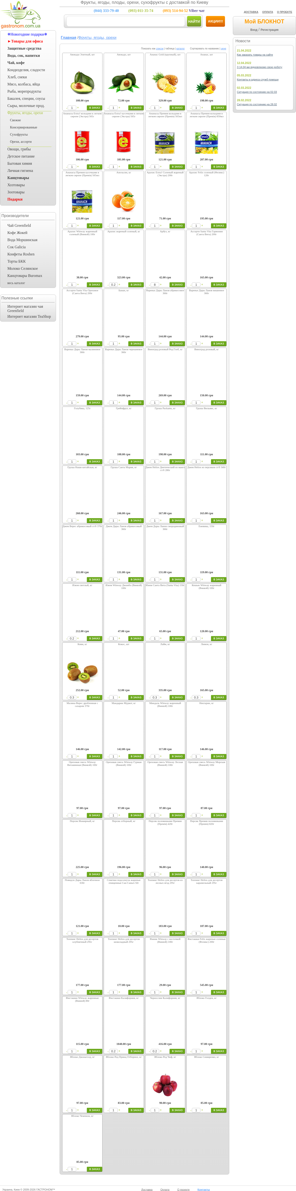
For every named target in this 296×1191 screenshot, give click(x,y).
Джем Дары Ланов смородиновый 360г (165, 527)
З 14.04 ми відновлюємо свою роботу (259, 67)
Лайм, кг (165, 644)
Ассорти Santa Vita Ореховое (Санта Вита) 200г (82, 292)
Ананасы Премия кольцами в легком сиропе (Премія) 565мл (165, 115)
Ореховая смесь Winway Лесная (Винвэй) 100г (165, 763)
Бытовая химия (19, 163)
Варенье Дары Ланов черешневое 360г (124, 351)
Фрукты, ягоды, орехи (25, 113)
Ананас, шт (206, 54)
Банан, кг (124, 290)
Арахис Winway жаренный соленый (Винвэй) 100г (82, 233)
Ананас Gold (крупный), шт (165, 54)
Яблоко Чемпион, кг (82, 1115)
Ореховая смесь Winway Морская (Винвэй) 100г (206, 763)
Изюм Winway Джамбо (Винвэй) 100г (124, 586)
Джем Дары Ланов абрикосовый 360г (124, 527)
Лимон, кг (206, 644)
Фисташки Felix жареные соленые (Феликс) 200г (207, 940)
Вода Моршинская (22, 240)
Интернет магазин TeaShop (29, 316)
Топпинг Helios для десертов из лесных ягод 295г (165, 881)
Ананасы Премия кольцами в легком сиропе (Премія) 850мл (206, 115)
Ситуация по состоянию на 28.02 (257, 104)
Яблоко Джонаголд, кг (82, 1056)
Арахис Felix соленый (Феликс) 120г (206, 174)
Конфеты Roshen (21, 254)
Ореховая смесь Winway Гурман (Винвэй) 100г (124, 763)
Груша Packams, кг (165, 408)
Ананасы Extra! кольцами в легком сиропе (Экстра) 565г (82, 115)
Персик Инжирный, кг (82, 821)
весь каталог (16, 283)
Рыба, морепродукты (24, 91)
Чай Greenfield (19, 225)
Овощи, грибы (19, 149)
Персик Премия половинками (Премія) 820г (206, 822)
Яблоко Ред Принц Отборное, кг (124, 1056)
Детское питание (21, 156)
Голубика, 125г (82, 408)
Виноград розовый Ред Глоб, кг (165, 349)
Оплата (164, 1189)
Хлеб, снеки (17, 77)
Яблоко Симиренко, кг (206, 1056)
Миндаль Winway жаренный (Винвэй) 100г (165, 704)
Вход (253, 30)
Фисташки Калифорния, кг (124, 997)
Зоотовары (16, 192)
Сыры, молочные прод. (26, 106)
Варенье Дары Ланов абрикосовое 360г (165, 292)
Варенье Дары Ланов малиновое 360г (82, 351)
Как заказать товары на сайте (255, 54)
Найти (194, 21)
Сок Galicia (16, 247)
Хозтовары (16, 185)
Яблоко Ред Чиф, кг (165, 1056)
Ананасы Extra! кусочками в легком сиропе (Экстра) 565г (124, 115)
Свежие (15, 120)
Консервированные (23, 127)
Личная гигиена (20, 171)
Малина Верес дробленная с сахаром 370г (82, 704)
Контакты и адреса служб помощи (258, 79)
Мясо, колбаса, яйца (23, 84)
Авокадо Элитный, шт (82, 54)
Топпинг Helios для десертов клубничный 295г (82, 940)
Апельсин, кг (124, 172)
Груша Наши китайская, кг (82, 467)
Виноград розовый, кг (206, 349)
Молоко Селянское (22, 268)
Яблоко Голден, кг (206, 997)
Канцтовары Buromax (24, 276)
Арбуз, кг (165, 231)
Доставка (147, 1189)
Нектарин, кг (206, 703)
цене (223, 48)
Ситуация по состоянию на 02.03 (257, 91)
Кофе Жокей (17, 233)
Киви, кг (82, 644)
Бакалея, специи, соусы (26, 98)
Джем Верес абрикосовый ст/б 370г (82, 526)
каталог (180, 48)
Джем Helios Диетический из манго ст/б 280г (165, 468)
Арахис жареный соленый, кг (123, 231)
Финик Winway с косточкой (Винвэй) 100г (165, 940)
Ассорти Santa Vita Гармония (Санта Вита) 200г (206, 233)
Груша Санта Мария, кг (124, 467)
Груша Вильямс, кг (206, 408)
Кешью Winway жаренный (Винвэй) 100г (206, 586)
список (159, 48)
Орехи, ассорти (21, 141)
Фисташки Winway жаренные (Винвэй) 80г (82, 999)
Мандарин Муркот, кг (124, 703)
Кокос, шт (123, 644)
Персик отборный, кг (123, 821)
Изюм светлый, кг (82, 585)
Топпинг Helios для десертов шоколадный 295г (124, 940)
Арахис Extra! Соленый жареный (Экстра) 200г (165, 174)
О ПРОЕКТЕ (284, 12)
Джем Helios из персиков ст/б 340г (206, 467)
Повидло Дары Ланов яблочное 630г (82, 881)
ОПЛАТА (267, 12)
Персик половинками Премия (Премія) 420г (165, 822)
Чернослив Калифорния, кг (165, 997)
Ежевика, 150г (206, 526)
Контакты (204, 1189)
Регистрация (269, 30)
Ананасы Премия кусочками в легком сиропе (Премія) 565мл (82, 174)
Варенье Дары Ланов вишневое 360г (206, 292)
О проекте (183, 1189)
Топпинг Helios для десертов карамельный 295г (207, 881)
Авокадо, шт (124, 54)
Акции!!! (215, 21)
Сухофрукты (19, 134)
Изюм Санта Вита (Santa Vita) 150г (165, 585)
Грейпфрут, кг (124, 408)
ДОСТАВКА (251, 12)
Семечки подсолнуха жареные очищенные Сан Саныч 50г (124, 881)
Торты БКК (16, 261)
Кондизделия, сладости (26, 70)
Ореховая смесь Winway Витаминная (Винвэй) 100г (82, 763)
